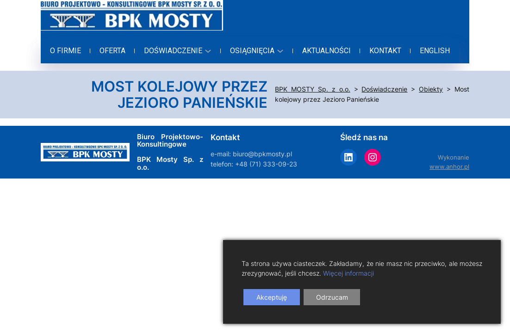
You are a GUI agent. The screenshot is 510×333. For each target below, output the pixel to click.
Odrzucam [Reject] (332, 297)
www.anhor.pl (449, 166)
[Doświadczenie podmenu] (176, 51)
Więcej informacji (348, 273)
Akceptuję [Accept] (271, 297)
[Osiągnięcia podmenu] (255, 51)
